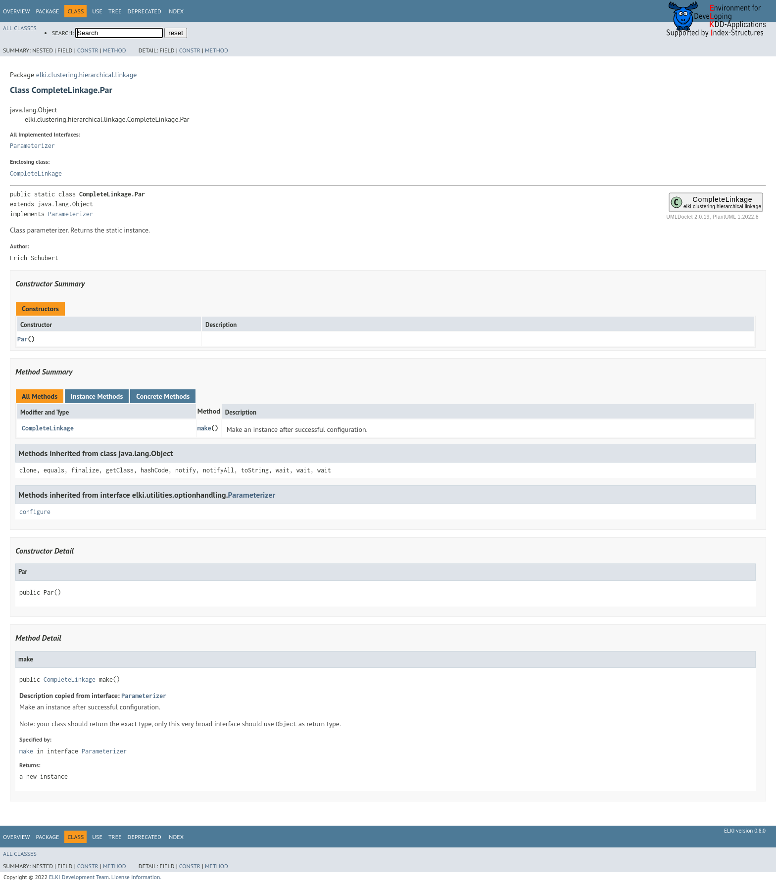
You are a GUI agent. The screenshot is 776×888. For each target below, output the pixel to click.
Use (97, 11)
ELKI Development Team (79, 877)
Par (22, 339)
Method (114, 50)
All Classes (20, 28)
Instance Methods (97, 396)
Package (47, 11)
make (204, 428)
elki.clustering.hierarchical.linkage (86, 74)
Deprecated (144, 11)
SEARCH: (63, 33)
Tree (115, 11)
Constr (87, 50)
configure (34, 511)
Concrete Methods (163, 396)
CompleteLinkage (36, 173)
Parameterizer (32, 145)
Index (175, 11)
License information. (136, 877)
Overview (16, 11)
